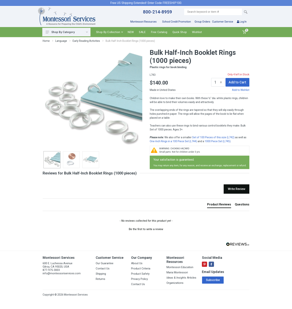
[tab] (219, 205)
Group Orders (202, 21)
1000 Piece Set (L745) (218, 141)
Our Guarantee (104, 263)
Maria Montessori (177, 272)
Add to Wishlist (240, 89)
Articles (181, 277)
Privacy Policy (139, 279)
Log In (242, 21)
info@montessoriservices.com (62, 273)
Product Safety (140, 273)
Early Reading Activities (86, 40)
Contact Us (103, 268)
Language (61, 40)
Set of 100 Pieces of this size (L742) (213, 137)
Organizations (174, 283)
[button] (146, 228)
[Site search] (213, 12)
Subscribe (213, 280)
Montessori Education (179, 267)
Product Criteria (140, 268)
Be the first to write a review (146, 229)
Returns (100, 279)
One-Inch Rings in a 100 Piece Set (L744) (173, 141)
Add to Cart (237, 82)
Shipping (101, 273)
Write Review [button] (236, 189)
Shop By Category (67, 32)
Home (46, 40)
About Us (136, 263)
